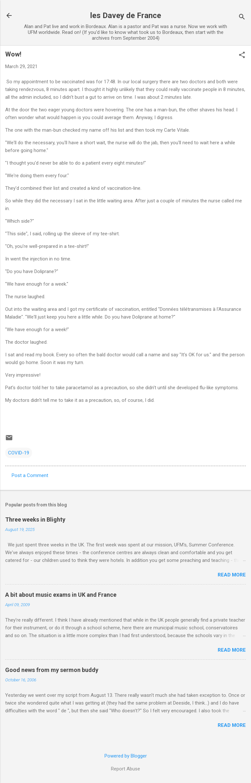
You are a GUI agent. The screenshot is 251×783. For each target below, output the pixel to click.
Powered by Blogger (125, 756)
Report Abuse (125, 769)
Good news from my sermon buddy (51, 669)
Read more (232, 575)
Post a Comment (30, 475)
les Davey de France (125, 15)
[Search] (242, 17)
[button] (242, 55)
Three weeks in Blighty (35, 519)
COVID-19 (18, 453)
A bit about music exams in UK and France (60, 594)
